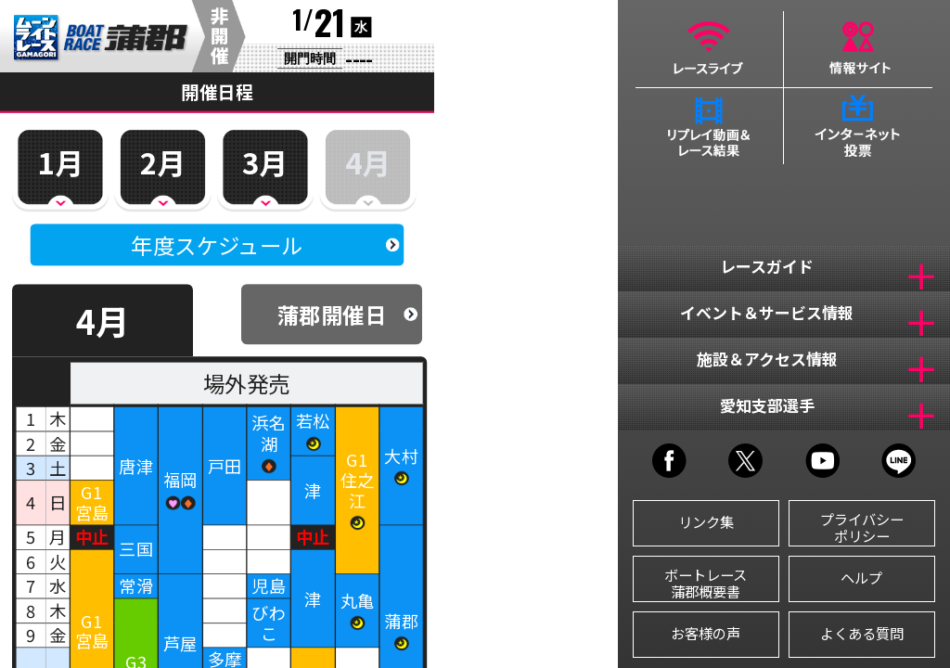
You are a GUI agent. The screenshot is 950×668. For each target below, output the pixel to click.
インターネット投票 (858, 126)
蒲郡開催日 (331, 314)
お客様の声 (705, 633)
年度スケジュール (216, 245)
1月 (60, 161)
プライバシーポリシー (862, 527)
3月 (265, 161)
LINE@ (898, 460)
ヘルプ (861, 577)
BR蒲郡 (101, 39)
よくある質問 (862, 633)
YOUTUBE (822, 460)
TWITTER (745, 460)
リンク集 (706, 521)
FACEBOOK (669, 460)
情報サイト (858, 49)
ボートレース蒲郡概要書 (705, 582)
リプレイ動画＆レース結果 (709, 126)
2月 (163, 161)
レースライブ (709, 49)
